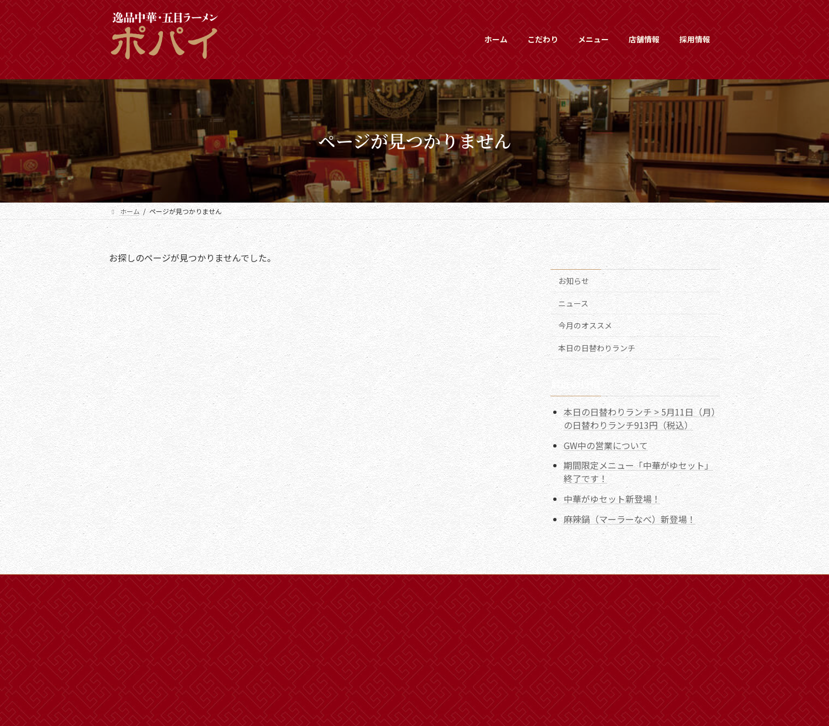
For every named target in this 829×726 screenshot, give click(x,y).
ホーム (129, 584)
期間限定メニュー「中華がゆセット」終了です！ (638, 471)
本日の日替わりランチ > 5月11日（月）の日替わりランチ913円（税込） (640, 418)
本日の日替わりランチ (596, 347)
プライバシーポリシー (304, 584)
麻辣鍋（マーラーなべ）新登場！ (630, 519)
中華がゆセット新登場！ (612, 498)
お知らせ (573, 280)
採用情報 (236, 584)
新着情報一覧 (181, 584)
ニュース (573, 302)
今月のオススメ (585, 325)
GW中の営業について (606, 444)
